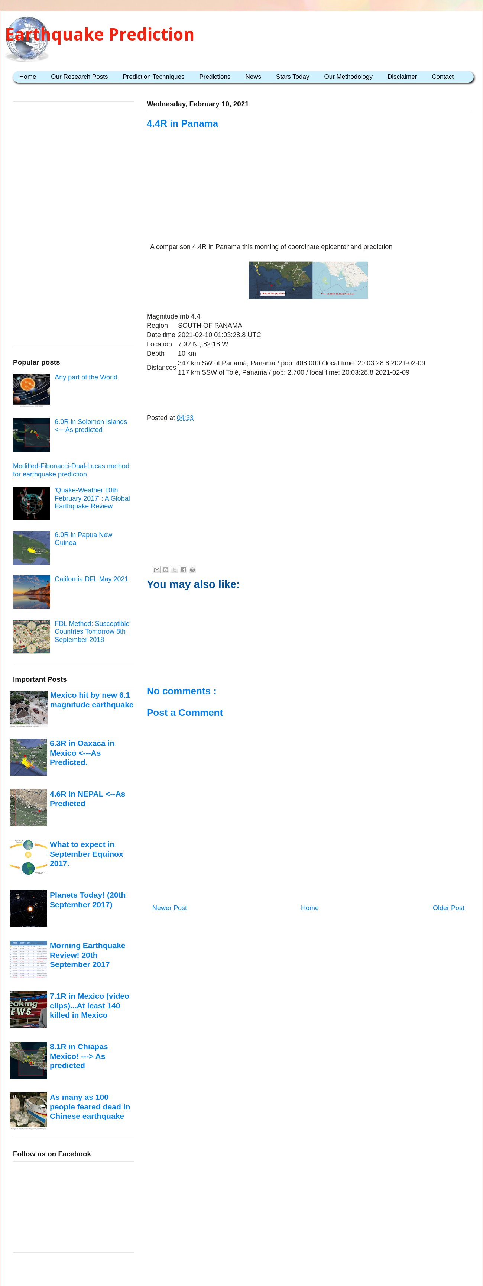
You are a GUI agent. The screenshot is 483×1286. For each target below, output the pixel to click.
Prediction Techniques (153, 76)
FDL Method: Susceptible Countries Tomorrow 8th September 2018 (92, 631)
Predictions (214, 76)
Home (27, 76)
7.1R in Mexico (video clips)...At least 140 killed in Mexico (89, 1005)
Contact (443, 76)
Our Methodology (348, 76)
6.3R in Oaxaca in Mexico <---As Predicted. (82, 752)
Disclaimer (402, 76)
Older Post (448, 908)
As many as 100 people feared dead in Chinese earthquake (90, 1106)
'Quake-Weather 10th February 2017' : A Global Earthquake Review (92, 498)
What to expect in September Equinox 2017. (86, 853)
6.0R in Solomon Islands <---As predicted (91, 426)
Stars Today (292, 76)
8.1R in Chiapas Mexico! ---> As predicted (79, 1056)
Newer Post (169, 908)
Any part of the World (86, 377)
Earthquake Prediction (100, 34)
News (254, 76)
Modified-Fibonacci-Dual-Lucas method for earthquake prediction (71, 470)
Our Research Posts (79, 76)
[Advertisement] (308, 196)
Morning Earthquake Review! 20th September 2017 (87, 955)
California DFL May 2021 (91, 579)
